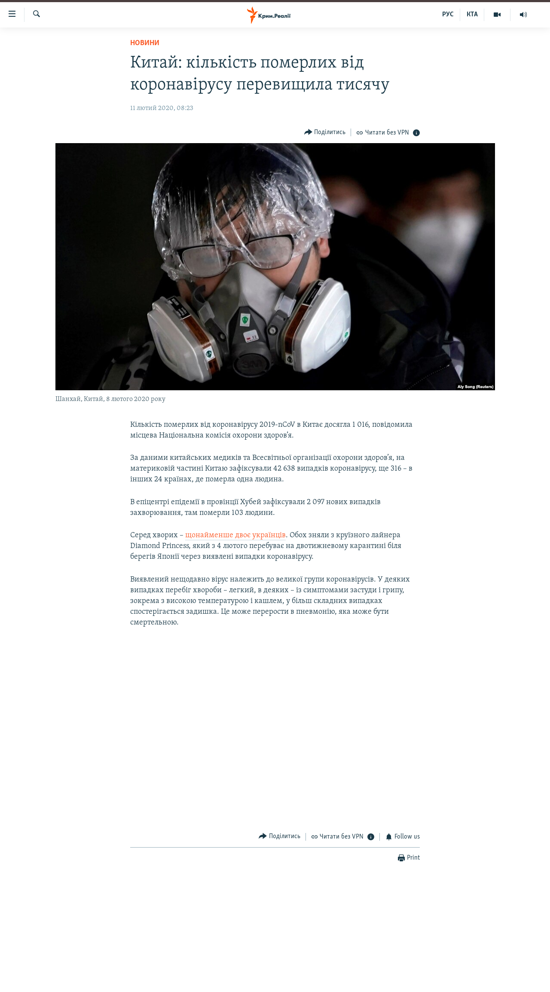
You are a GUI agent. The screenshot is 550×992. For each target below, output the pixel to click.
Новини (144, 43)
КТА (472, 14)
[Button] (325, 132)
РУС (448, 14)
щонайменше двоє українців (235, 535)
